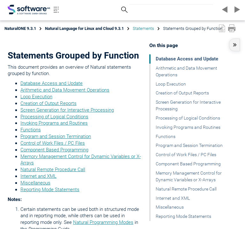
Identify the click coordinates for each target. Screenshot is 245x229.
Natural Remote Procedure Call (52, 169)
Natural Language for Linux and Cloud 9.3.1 (84, 28)
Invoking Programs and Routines (54, 123)
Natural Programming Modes (103, 222)
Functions (30, 130)
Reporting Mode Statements (49, 189)
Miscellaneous (35, 183)
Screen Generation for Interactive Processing (67, 110)
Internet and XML (38, 176)
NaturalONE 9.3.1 (20, 28)
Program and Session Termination (55, 136)
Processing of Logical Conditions (54, 117)
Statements (143, 28)
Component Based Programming (54, 150)
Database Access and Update (51, 83)
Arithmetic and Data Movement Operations (64, 90)
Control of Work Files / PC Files (52, 143)
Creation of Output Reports (48, 103)
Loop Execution (36, 97)
